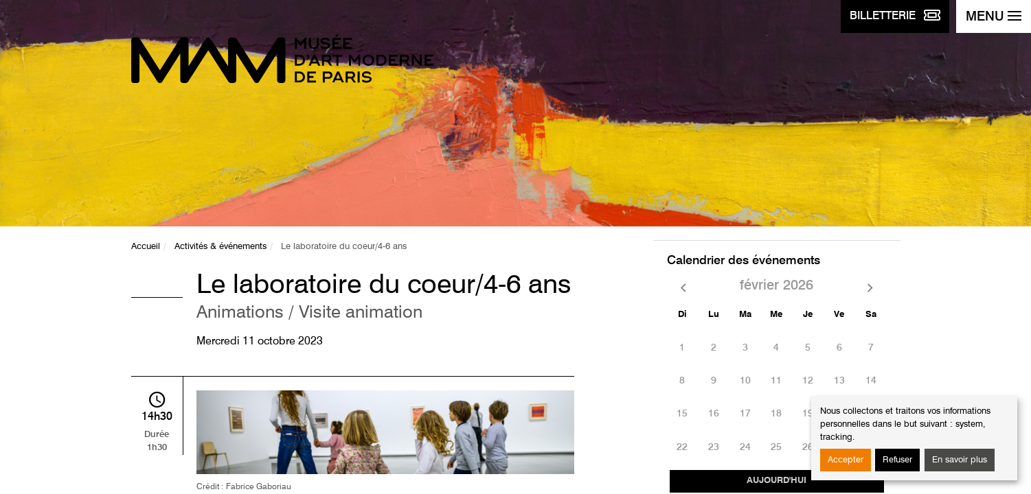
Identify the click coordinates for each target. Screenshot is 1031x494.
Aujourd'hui (776, 480)
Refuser (897, 460)
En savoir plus (959, 460)
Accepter (845, 460)
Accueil (145, 246)
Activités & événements (220, 246)
